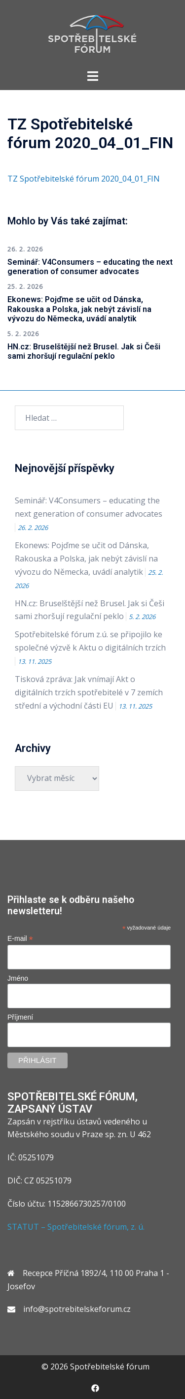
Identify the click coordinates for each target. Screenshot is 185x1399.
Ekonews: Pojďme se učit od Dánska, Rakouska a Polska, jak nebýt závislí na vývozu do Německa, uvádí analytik (79, 309)
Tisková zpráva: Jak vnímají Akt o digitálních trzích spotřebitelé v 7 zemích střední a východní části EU (89, 692)
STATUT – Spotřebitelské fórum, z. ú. (76, 1226)
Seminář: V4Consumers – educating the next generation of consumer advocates (90, 266)
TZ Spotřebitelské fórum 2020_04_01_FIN (83, 178)
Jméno (17, 978)
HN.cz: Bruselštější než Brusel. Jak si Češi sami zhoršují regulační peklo (83, 351)
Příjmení (20, 1017)
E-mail (20, 938)
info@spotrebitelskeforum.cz (77, 1309)
